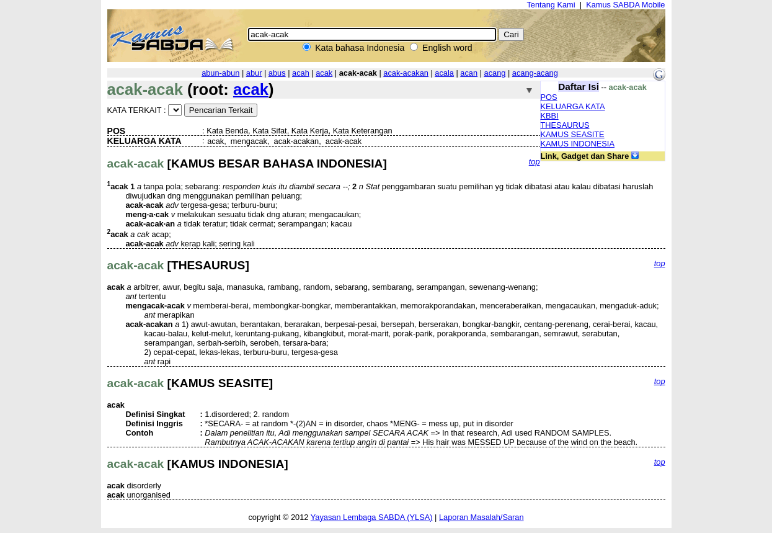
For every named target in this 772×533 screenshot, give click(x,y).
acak (324, 73)
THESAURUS (565, 125)
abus (277, 73)
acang (495, 73)
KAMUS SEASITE (573, 134)
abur (254, 73)
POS (549, 97)
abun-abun (220, 73)
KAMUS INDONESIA (577, 143)
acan (468, 73)
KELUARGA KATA (573, 106)
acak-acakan (405, 73)
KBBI (550, 115)
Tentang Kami (550, 4)
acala (444, 73)
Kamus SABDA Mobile (625, 4)
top (534, 161)
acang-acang (535, 73)
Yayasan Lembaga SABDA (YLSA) (372, 517)
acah (300, 73)
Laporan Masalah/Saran (481, 517)
